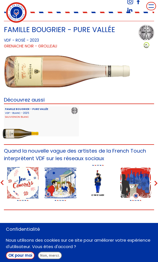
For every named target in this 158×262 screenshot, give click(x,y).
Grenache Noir (19, 46)
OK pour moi (20, 256)
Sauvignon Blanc (17, 117)
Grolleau (47, 46)
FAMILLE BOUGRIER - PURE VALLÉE (26, 109)
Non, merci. (50, 256)
